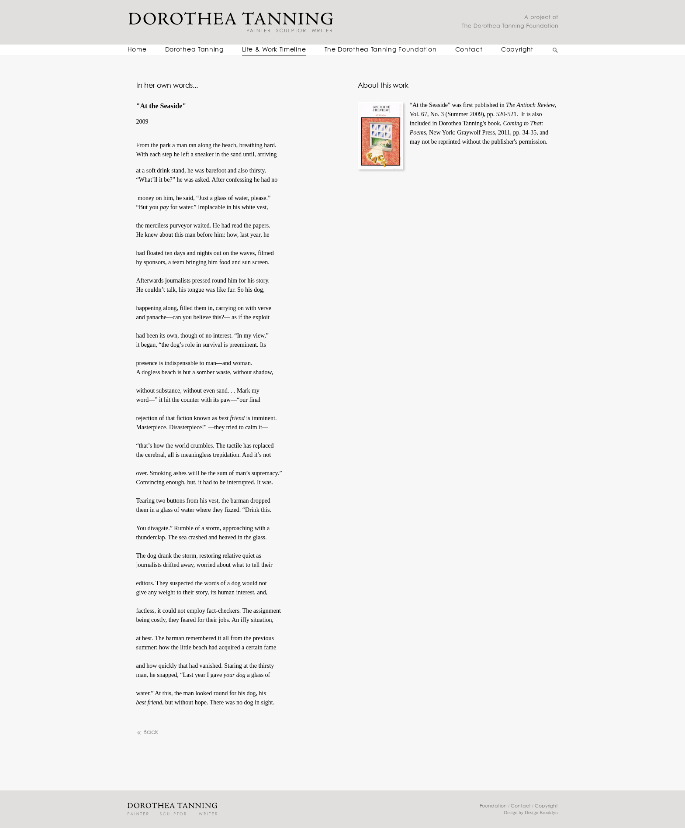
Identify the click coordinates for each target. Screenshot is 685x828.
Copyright (517, 50)
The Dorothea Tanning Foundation (381, 50)
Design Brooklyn (541, 812)
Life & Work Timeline (274, 50)
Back (147, 732)
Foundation (493, 806)
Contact (469, 50)
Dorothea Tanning (194, 50)
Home (137, 50)
